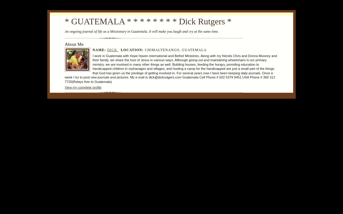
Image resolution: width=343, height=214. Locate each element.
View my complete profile (83, 87)
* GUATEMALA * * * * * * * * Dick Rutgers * (148, 21)
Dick (112, 50)
